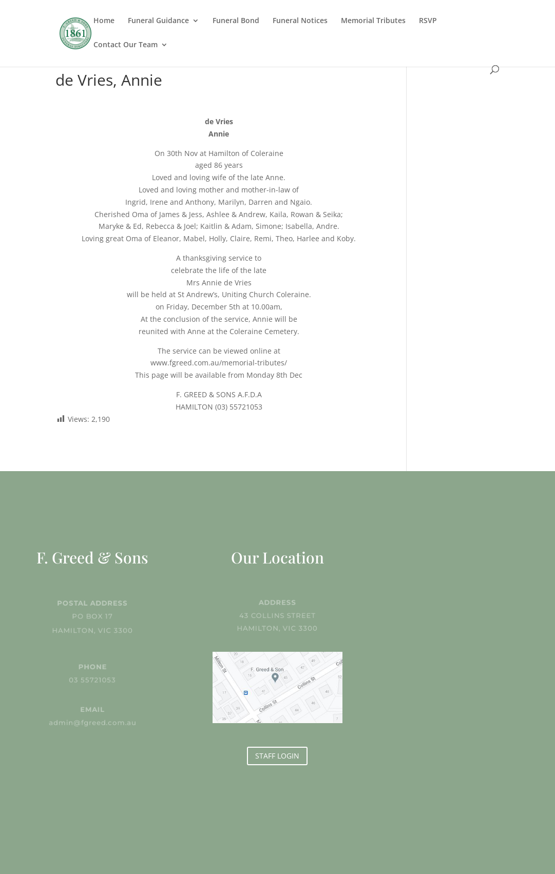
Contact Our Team (125, 45)
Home (103, 21)
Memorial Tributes (373, 21)
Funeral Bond (236, 21)
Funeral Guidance (158, 21)
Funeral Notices (300, 21)
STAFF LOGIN (277, 756)
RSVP (428, 21)
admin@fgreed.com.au (92, 722)
